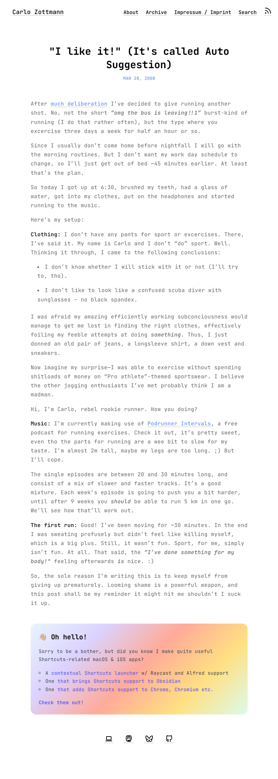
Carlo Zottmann (38, 12)
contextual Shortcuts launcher (94, 673)
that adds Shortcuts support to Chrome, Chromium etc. (135, 689)
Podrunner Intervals (179, 423)
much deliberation (79, 103)
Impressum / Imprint (202, 12)
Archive (156, 12)
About (130, 12)
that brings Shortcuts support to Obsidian (119, 681)
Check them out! (61, 702)
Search (248, 12)
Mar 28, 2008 (139, 78)
